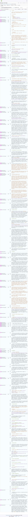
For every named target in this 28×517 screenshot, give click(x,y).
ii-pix (13, 7)
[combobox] (24, 7)
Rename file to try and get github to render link (7, 135)
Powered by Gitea (8, 515)
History (22, 9)
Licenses (16, 516)
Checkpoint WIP (3, 10)
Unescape (25, 9)
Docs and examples (3, 17)
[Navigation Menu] (27, 1)
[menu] (10, 516)
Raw (15, 9)
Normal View (19, 9)
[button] (8, 17)
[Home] (1, 1)
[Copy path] (18, 7)
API (18, 516)
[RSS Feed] (18, 2)
